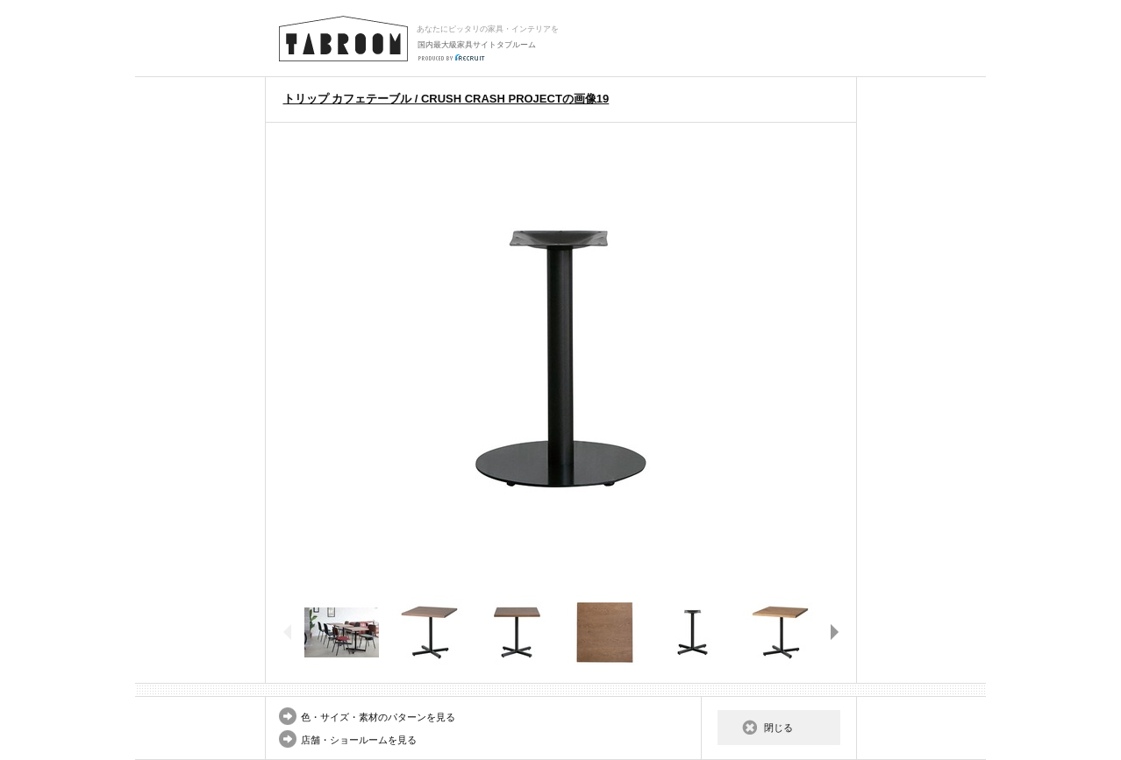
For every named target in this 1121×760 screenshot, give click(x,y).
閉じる (778, 727)
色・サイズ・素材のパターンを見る (378, 717)
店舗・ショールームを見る (359, 740)
